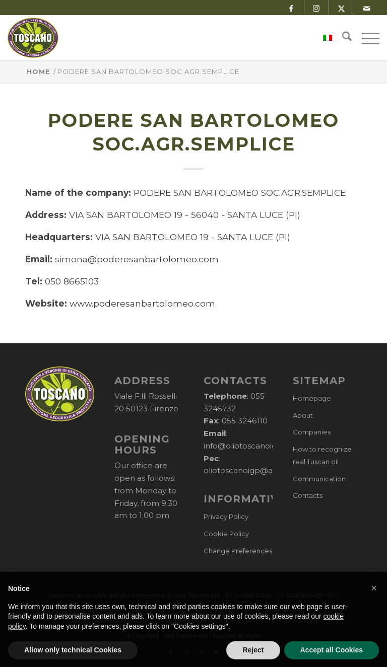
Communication (319, 479)
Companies (312, 432)
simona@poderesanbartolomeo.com (137, 259)
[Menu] (365, 37)
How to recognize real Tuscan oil (322, 455)
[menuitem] (322, 37)
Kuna (253, 635)
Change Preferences (238, 551)
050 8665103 (72, 281)
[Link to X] (341, 7)
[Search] (342, 37)
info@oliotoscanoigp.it (246, 446)
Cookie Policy (226, 534)
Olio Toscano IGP (186, 635)
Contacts (307, 495)
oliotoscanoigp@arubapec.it (258, 470)
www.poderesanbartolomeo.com (142, 303)
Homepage (312, 398)
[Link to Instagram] (316, 7)
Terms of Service (280, 620)
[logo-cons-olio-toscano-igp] (33, 37)
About (303, 415)
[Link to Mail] (366, 7)
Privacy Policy (226, 516)
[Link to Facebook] (291, 7)
